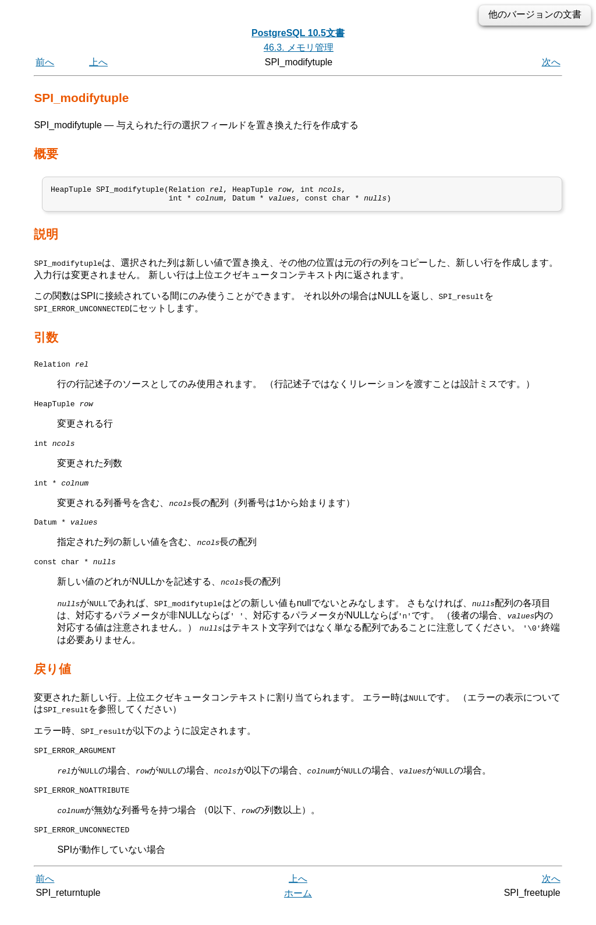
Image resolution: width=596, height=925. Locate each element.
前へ (45, 62)
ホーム (298, 912)
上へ (98, 62)
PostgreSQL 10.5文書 (298, 33)
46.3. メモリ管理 (299, 47)
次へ (551, 62)
